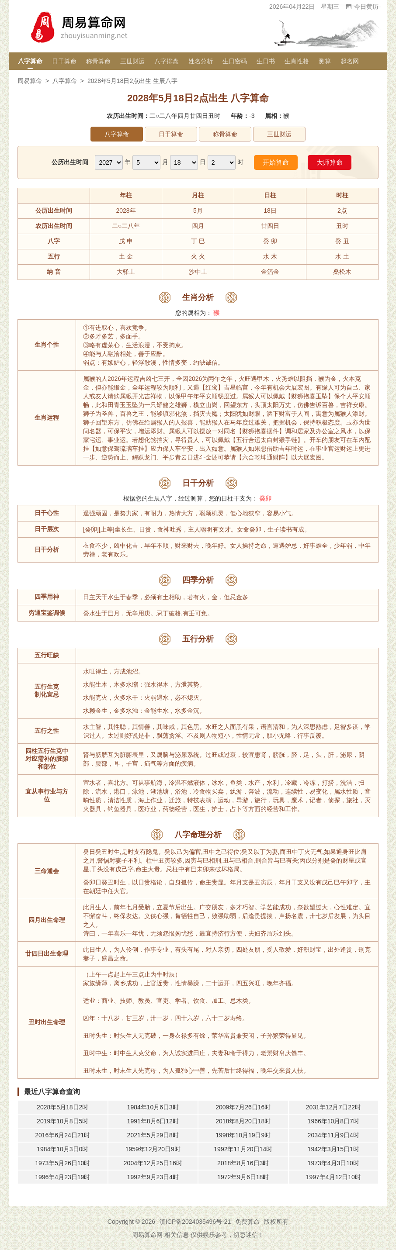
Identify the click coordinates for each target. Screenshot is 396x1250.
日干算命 (64, 61)
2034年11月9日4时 (333, 1135)
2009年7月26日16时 (243, 1107)
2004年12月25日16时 (153, 1163)
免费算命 (247, 1221)
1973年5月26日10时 (62, 1163)
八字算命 (30, 61)
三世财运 (132, 61)
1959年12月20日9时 (153, 1149)
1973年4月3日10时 (333, 1163)
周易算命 (29, 80)
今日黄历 (362, 6)
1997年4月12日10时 (333, 1177)
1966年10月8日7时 (333, 1121)
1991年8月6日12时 (153, 1121)
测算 (325, 61)
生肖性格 (297, 61)
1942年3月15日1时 (333, 1149)
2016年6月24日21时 (62, 1135)
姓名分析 (200, 61)
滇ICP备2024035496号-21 (195, 1221)
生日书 (266, 61)
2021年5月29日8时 (153, 1135)
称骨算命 (98, 61)
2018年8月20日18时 (243, 1121)
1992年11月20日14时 (243, 1149)
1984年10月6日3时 (153, 1107)
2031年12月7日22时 (333, 1107)
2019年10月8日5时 (62, 1121)
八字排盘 (166, 61)
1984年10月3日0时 (62, 1149)
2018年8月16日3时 (243, 1163)
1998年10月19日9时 (243, 1135)
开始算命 (276, 162)
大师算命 (329, 162)
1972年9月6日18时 (243, 1177)
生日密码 (234, 61)
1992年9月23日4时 (153, 1177)
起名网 (349, 61)
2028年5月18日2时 (62, 1107)
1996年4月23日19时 (62, 1177)
